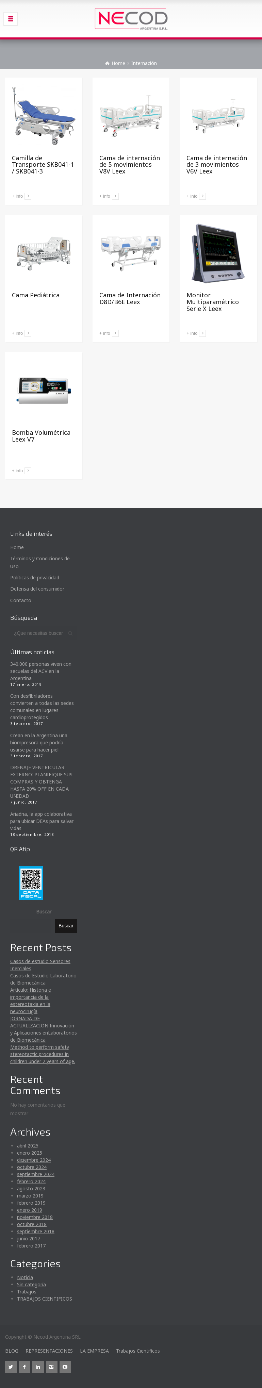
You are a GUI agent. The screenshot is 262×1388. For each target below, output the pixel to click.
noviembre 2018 (35, 1217)
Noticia (25, 1277)
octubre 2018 (32, 1224)
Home (17, 547)
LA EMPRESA (94, 1351)
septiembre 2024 (35, 1174)
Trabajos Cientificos (138, 1351)
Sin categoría (31, 1284)
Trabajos (26, 1291)
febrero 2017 (31, 1245)
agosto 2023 (31, 1188)
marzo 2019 (30, 1195)
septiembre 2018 (35, 1231)
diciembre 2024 (34, 1160)
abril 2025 (27, 1145)
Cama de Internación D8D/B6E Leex (130, 298)
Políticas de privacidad (34, 577)
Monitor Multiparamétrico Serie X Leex (212, 302)
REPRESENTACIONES (49, 1351)
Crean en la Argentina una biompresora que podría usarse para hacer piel (38, 742)
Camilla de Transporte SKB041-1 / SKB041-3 (43, 165)
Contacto (20, 600)
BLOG (11, 1351)
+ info (17, 196)
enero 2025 (29, 1153)
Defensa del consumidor (37, 588)
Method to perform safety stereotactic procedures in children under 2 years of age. (42, 1054)
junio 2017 (28, 1238)
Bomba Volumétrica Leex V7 (41, 435)
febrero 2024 (31, 1181)
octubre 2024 (32, 1167)
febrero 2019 (31, 1203)
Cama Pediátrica (36, 295)
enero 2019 (29, 1210)
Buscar (43, 911)
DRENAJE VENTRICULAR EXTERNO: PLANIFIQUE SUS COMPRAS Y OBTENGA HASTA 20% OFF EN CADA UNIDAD (41, 781)
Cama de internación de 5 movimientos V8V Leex (129, 165)
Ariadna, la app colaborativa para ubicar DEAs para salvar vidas (41, 821)
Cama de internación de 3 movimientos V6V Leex (216, 165)
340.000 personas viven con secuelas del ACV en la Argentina (40, 671)
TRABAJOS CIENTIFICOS (44, 1298)
